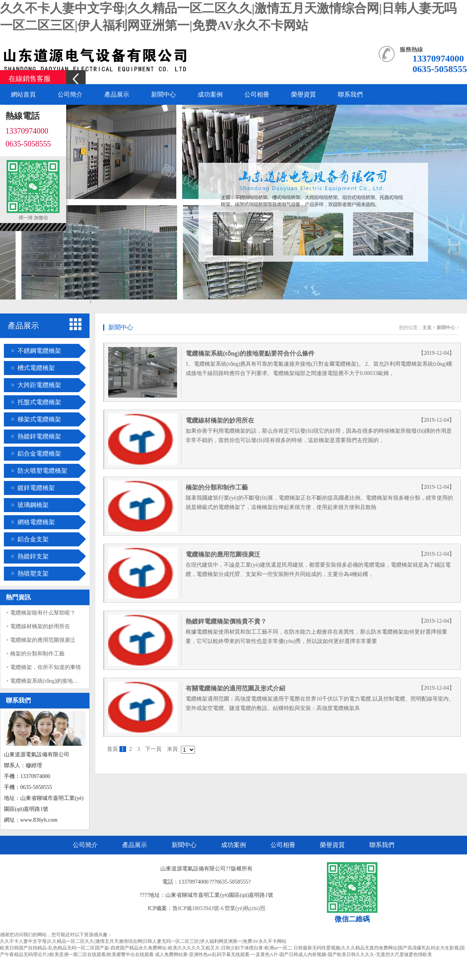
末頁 (172, 749)
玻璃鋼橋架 (33, 505)
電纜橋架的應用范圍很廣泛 (42, 640)
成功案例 (210, 94)
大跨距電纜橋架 (39, 385)
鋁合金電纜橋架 (39, 453)
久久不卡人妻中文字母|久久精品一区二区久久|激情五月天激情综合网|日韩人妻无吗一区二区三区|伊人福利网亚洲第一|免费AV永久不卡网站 (143, 941)
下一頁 (153, 749)
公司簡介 (70, 94)
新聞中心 (163, 94)
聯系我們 (350, 94)
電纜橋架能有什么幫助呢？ (42, 613)
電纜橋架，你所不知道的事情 (45, 667)
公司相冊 (256, 94)
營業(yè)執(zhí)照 (245, 908)
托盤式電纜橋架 (39, 402)
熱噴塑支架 (33, 573)
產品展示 (116, 94)
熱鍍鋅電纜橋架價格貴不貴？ (226, 621)
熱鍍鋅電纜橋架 (39, 436)
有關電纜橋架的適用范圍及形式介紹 (235, 688)
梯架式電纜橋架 (39, 419)
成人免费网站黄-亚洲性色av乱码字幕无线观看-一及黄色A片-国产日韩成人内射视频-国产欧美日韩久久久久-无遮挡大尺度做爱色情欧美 (293, 954)
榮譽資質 (303, 94)
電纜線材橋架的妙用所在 (40, 626)
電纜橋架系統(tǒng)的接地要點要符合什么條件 (66, 681)
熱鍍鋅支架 (33, 556)
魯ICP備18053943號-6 (197, 908)
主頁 (427, 327)
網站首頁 (23, 94)
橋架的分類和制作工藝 (37, 654)
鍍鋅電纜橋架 (36, 487)
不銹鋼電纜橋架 (39, 350)
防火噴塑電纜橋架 (42, 470)
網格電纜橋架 (36, 522)
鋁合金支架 (33, 539)
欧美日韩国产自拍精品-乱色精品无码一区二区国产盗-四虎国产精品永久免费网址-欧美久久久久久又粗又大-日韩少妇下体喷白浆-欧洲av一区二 (146, 948)
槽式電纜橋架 (36, 368)
